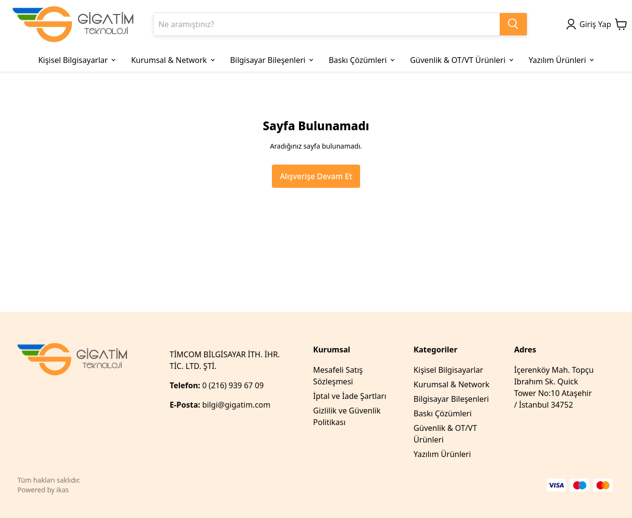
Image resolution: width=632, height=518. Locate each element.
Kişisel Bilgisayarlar (448, 370)
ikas (62, 489)
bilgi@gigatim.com (236, 404)
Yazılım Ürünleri (442, 454)
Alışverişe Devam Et (316, 176)
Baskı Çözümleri (442, 413)
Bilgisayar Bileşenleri (451, 399)
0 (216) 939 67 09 (234, 385)
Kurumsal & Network (451, 384)
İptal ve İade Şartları (349, 396)
